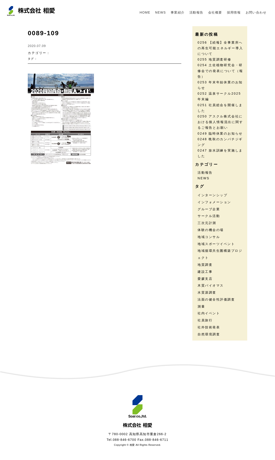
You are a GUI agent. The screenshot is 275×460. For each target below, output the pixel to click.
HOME (145, 12)
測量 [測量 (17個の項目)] (201, 306)
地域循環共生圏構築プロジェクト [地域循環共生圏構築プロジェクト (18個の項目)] (220, 254)
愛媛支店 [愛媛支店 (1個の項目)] (205, 278)
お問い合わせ (256, 12)
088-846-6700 (124, 439)
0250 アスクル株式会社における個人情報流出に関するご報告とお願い (220, 121)
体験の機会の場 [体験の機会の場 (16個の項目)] (211, 230)
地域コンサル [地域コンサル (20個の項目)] (209, 237)
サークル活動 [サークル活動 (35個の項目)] (209, 216)
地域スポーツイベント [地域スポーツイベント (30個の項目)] (216, 244)
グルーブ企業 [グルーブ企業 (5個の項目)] (209, 209)
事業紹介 (178, 12)
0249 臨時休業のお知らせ (220, 133)
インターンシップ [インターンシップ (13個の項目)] (212, 195)
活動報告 (196, 12)
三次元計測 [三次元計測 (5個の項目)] (207, 223)
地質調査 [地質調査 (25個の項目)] (205, 264)
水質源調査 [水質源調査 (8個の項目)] (207, 292)
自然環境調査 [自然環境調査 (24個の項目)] (209, 334)
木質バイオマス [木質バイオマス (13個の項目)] (211, 285)
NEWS (160, 12)
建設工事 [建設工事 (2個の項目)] (205, 271)
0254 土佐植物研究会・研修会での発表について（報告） (220, 70)
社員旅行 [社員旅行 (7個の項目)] (205, 320)
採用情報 (234, 12)
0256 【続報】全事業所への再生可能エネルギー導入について (220, 48)
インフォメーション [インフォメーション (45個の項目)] (214, 202)
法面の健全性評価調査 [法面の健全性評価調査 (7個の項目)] (216, 299)
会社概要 (215, 12)
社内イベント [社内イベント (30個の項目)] (209, 313)
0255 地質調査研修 (214, 59)
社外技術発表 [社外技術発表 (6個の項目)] (209, 327)
